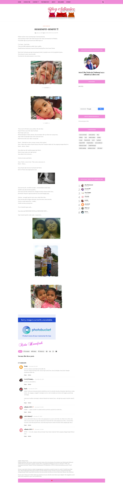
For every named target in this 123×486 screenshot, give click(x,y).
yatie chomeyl (28, 416)
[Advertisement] (91, 36)
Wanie (26, 366)
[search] (87, 109)
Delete (29, 375)
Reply (25, 375)
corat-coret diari (83, 134)
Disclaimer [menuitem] (61, 2)
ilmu (98, 134)
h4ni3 (25, 388)
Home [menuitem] (19, 2)
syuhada (99, 140)
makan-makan (92, 137)
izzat (86, 137)
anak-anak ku (92, 134)
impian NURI (82, 142)
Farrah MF (88, 188)
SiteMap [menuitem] (68, 2)
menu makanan (98, 142)
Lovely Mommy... (29, 379)
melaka (99, 137)
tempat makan (90, 142)
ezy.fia (86, 200)
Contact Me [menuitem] (27, 2)
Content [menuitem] (35, 2)
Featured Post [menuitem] (45, 2)
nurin (93, 140)
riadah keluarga (92, 145)
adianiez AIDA (39, 33)
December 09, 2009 (39, 407)
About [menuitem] (53, 2)
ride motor (99, 148)
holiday (81, 137)
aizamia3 (87, 204)
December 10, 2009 (39, 429)
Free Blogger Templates (73, 480)
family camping (82, 148)
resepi (80, 140)
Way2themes (57, 480)
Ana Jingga (88, 192)
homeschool (87, 140)
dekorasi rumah (82, 145)
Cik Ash (87, 196)
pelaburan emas (91, 148)
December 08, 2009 (33, 366)
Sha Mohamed (89, 185)
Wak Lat (87, 208)
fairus (86, 211)
